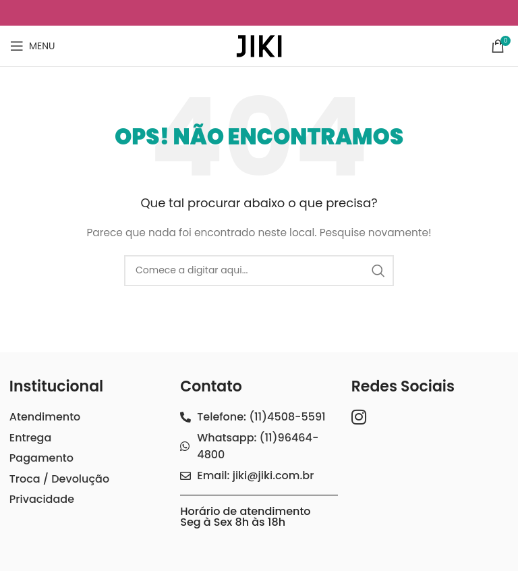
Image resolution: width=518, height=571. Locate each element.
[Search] (259, 270)
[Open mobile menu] (32, 45)
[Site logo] (259, 45)
